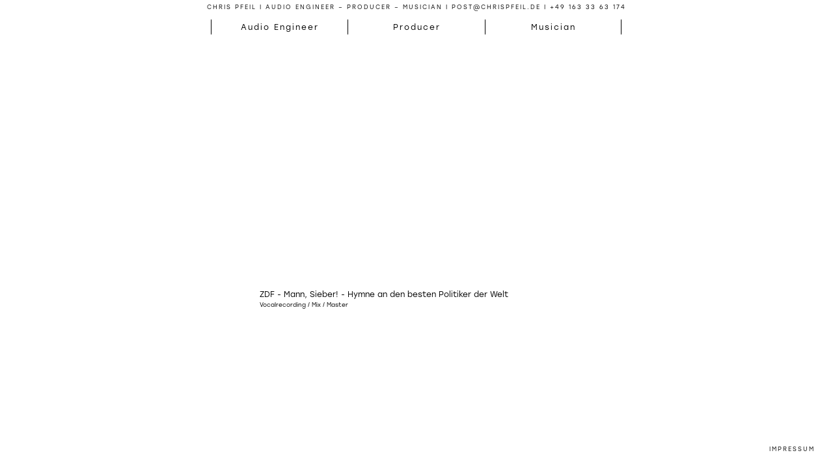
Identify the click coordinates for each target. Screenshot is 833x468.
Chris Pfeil (231, 6)
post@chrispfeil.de (496, 6)
